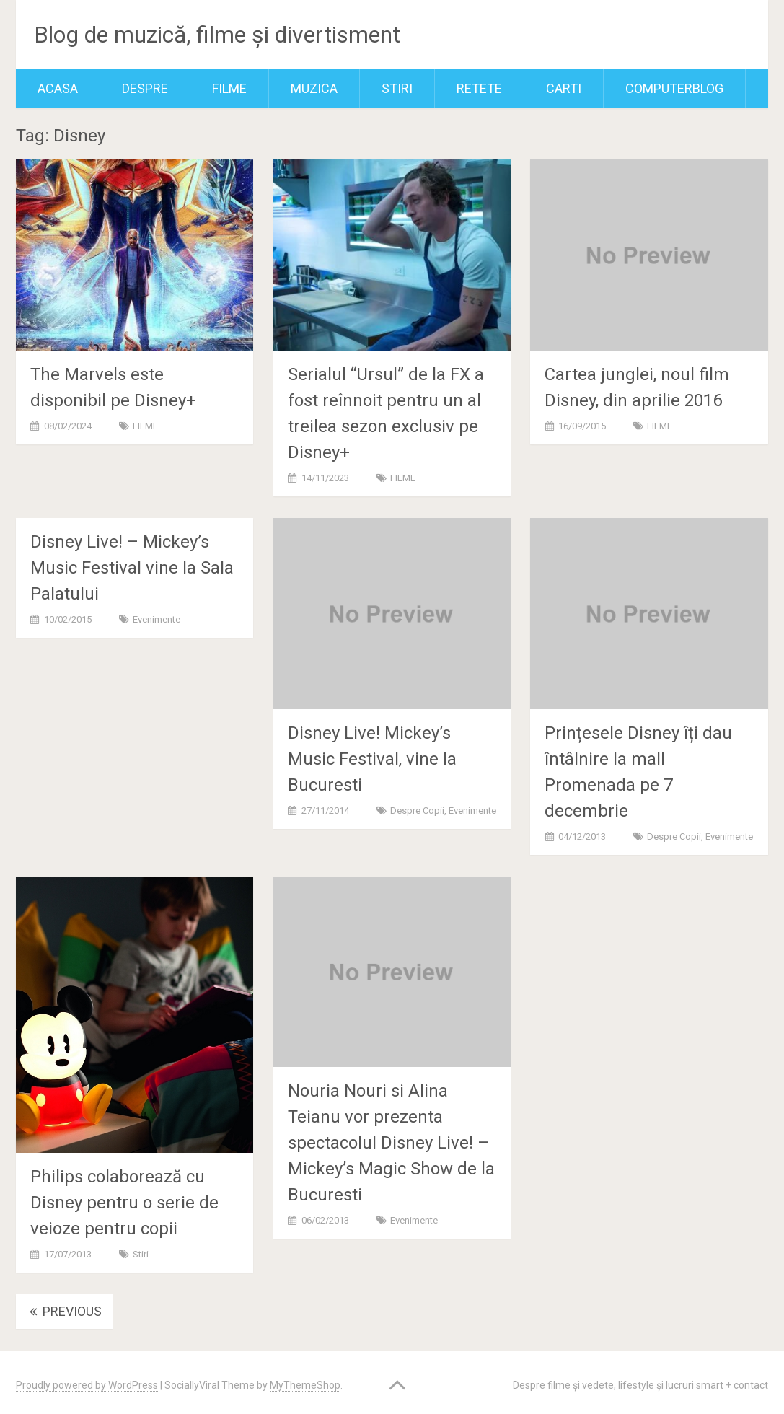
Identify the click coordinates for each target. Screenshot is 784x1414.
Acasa (58, 88)
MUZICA (314, 88)
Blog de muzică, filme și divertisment (217, 34)
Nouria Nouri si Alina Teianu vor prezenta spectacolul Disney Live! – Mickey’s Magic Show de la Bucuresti (391, 1143)
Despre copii (417, 810)
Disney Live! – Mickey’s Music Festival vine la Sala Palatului (132, 568)
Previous (64, 1311)
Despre (145, 88)
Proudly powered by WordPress (87, 1385)
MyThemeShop (305, 1385)
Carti (563, 88)
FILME (229, 88)
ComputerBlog (674, 88)
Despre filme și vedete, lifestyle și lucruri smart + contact (640, 1385)
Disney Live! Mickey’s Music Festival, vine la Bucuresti (372, 759)
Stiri (397, 88)
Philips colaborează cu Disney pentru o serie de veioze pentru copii (124, 1203)
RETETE (479, 88)
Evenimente (156, 619)
